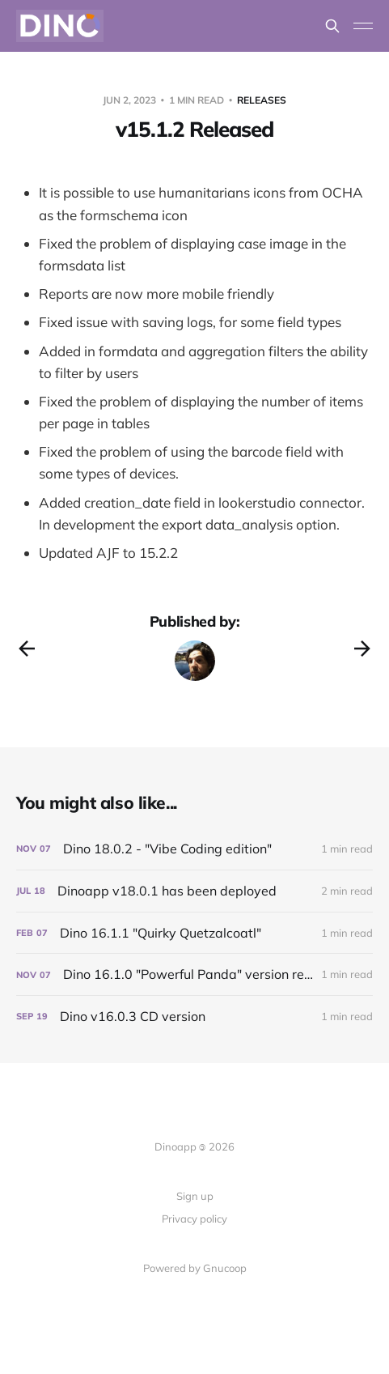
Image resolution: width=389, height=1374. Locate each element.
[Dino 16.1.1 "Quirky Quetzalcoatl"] (194, 933)
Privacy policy (194, 1218)
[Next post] (362, 648)
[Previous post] (26, 648)
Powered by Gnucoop (195, 1267)
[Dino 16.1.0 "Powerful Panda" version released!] (194, 974)
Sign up (195, 1195)
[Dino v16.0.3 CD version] (194, 1016)
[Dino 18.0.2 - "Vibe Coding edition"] (194, 849)
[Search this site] (332, 26)
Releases (261, 100)
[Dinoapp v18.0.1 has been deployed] (194, 891)
